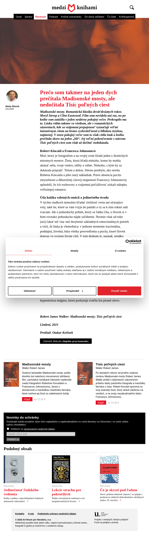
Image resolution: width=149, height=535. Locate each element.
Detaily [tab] (74, 250)
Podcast (53, 16)
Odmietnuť (30, 290)
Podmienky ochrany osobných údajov (57, 513)
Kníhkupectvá (126, 16)
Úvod (19, 16)
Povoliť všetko (119, 290)
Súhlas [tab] (28, 250)
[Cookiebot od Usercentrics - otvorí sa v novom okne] (127, 242)
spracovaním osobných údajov (39, 429)
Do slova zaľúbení (94, 16)
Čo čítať (111, 16)
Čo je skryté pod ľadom (118, 490)
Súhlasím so (33, 429)
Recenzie (40, 16)
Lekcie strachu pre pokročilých (66, 492)
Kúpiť (27, 399)
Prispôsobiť (74, 290)
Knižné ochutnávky (71, 16)
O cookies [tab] (120, 250)
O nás (31, 513)
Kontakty (19, 513)
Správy (28, 16)
